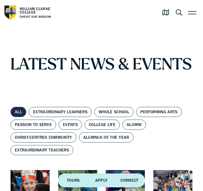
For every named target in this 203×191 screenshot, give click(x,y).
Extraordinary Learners (60, 112)
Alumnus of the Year (106, 137)
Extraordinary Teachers (42, 150)
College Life (102, 124)
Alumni (134, 124)
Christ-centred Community (43, 137)
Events (70, 124)
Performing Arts (159, 112)
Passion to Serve (33, 124)
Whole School (114, 112)
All (18, 112)
